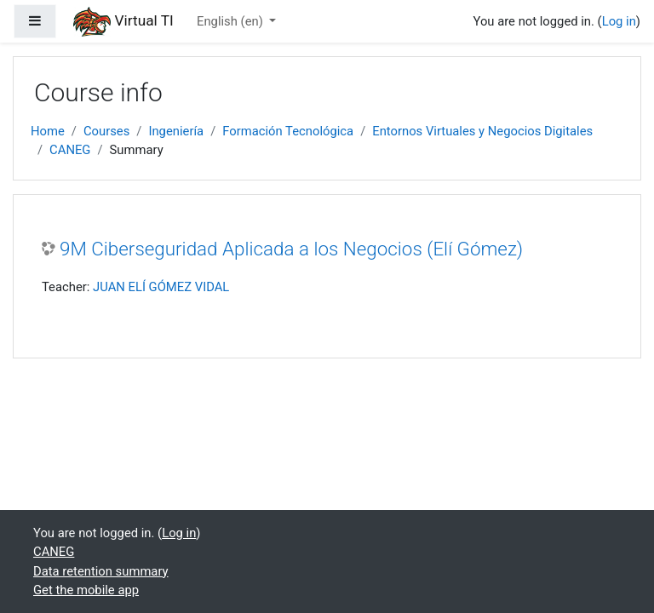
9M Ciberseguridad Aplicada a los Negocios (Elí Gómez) (291, 249)
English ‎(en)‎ (231, 21)
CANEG (69, 150)
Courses (106, 131)
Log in (619, 21)
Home (48, 131)
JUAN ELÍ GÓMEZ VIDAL (161, 287)
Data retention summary (101, 571)
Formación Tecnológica (287, 131)
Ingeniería (176, 131)
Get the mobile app (86, 590)
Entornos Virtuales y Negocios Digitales (482, 131)
